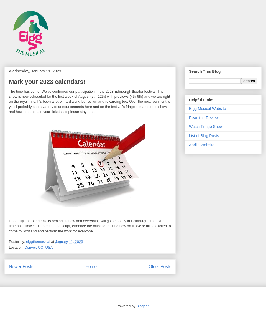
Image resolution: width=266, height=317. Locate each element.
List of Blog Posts (204, 136)
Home (91, 266)
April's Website (201, 145)
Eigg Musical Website (207, 108)
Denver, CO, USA (38, 247)
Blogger (142, 306)
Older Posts (160, 266)
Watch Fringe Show (206, 126)
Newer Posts (21, 266)
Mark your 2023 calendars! (47, 81)
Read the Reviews (205, 117)
